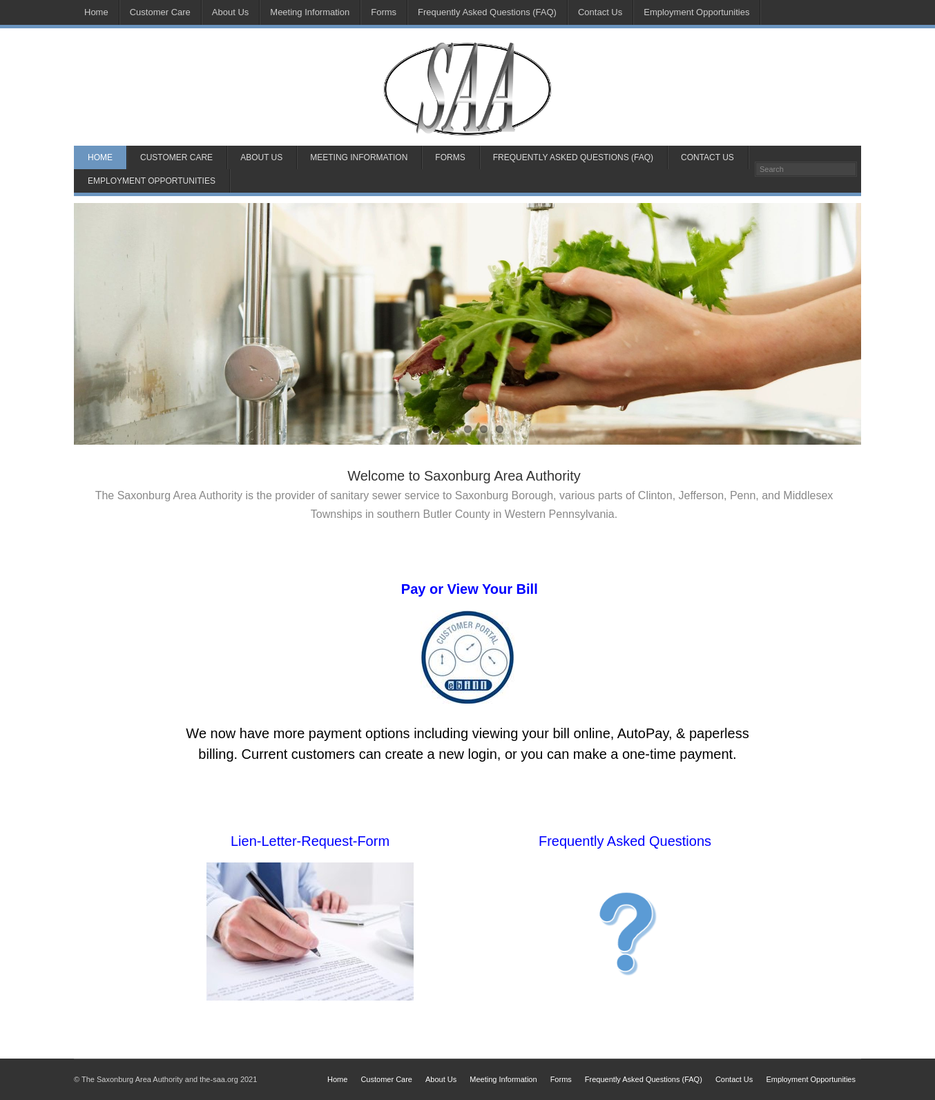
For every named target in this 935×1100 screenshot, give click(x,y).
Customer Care (160, 12)
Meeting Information (309, 12)
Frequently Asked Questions (625, 841)
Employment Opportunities (696, 12)
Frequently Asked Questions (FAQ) (487, 12)
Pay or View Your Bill (467, 589)
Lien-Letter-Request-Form (310, 841)
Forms (383, 12)
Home (96, 12)
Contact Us (600, 12)
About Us (230, 12)
